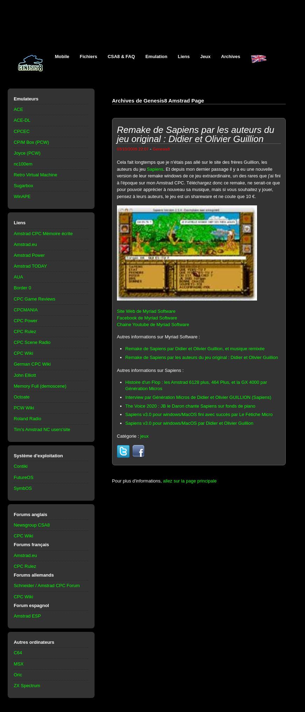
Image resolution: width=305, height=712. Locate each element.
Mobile (62, 56)
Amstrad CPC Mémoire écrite (43, 233)
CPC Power (25, 320)
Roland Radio (27, 418)
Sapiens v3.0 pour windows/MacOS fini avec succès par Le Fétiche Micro (199, 414)
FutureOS (23, 477)
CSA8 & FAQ (121, 56)
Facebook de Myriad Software (147, 317)
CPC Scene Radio (32, 342)
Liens (184, 56)
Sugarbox (23, 185)
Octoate (21, 397)
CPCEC (21, 131)
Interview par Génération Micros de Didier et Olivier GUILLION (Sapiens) (198, 397)
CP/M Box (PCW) (31, 142)
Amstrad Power (29, 255)
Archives (230, 56)
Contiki (21, 466)
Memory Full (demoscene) (40, 386)
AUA (18, 277)
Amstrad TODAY (30, 266)
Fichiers (88, 56)
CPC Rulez (25, 331)
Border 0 (22, 287)
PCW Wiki (24, 407)
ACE (18, 109)
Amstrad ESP (27, 616)
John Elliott (25, 375)
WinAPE (22, 196)
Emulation (156, 56)
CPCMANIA (25, 309)
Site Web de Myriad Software (146, 311)
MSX (18, 664)
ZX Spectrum (27, 685)
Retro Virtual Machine (35, 174)
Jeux (205, 56)
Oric (18, 674)
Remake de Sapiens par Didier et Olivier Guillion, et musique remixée (195, 348)
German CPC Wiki (32, 364)
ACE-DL (22, 120)
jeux (144, 436)
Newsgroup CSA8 (32, 525)
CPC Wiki (23, 353)
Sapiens (155, 169)
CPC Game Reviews (34, 299)
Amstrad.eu (25, 244)
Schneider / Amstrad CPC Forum (47, 585)
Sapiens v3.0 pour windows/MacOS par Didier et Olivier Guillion (189, 423)
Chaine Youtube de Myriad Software (153, 324)
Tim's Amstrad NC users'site (42, 429)
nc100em (23, 164)
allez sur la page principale (189, 481)
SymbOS (23, 488)
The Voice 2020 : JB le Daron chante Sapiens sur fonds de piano (190, 406)
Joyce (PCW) (27, 153)
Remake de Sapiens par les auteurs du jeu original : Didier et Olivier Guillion (201, 357)
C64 (18, 652)
